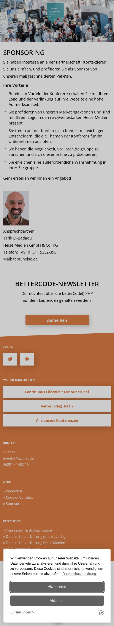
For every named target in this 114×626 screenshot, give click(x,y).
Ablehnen (57, 600)
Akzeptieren (57, 587)
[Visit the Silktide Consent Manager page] (101, 612)
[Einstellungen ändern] (22, 612)
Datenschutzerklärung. (79, 574)
